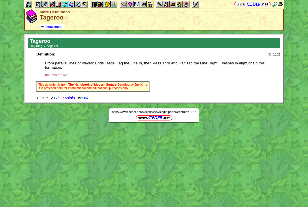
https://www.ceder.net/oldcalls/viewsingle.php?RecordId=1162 (154, 112)
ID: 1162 (274, 54)
